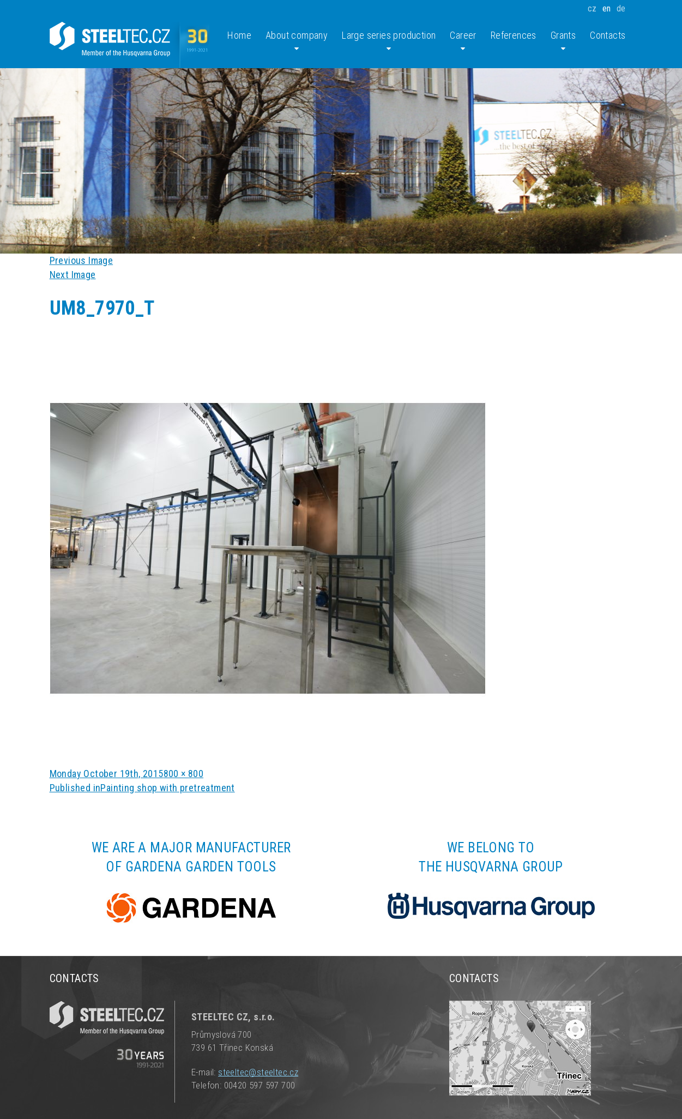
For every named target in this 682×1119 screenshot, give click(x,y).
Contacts (607, 35)
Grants (563, 41)
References (513, 35)
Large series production (389, 41)
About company (296, 41)
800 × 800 (184, 773)
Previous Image (81, 260)
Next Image (73, 274)
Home (239, 35)
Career (463, 41)
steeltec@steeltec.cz (258, 1072)
